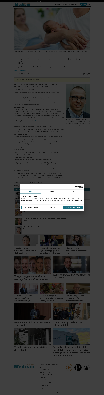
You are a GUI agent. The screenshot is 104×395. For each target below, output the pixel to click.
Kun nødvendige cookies (31, 207)
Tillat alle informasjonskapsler (72, 207)
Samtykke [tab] (30, 191)
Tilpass (52, 207)
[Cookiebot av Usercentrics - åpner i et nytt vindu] (76, 187)
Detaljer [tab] (52, 191)
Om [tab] (73, 191)
